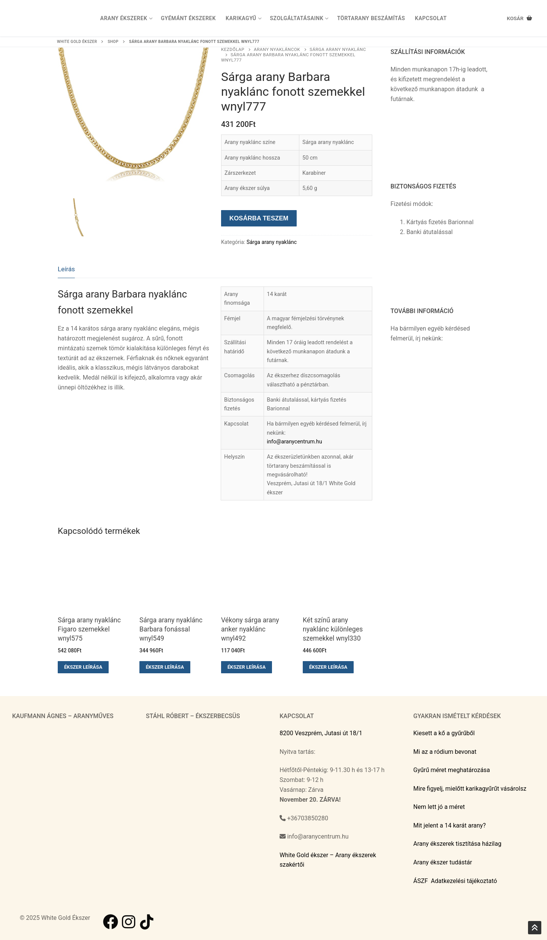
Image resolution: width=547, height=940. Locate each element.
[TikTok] (147, 922)
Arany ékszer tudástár (442, 862)
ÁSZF (420, 881)
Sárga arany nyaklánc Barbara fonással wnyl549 (170, 629)
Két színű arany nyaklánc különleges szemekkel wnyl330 (333, 629)
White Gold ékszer (77, 42)
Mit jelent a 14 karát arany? (449, 825)
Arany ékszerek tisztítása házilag (457, 843)
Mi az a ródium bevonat (444, 751)
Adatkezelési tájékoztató (464, 881)
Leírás (66, 269)
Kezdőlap (232, 49)
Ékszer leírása (83, 667)
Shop (113, 42)
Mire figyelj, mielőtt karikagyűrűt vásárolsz (469, 788)
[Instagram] (129, 922)
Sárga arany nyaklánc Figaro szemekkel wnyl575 (89, 629)
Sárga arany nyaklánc (272, 242)
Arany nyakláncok (277, 49)
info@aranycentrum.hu (294, 441)
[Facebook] (110, 922)
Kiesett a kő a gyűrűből (444, 733)
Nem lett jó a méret (439, 806)
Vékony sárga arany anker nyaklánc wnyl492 (250, 629)
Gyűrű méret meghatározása (451, 770)
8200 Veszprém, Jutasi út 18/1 (321, 733)
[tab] (66, 269)
